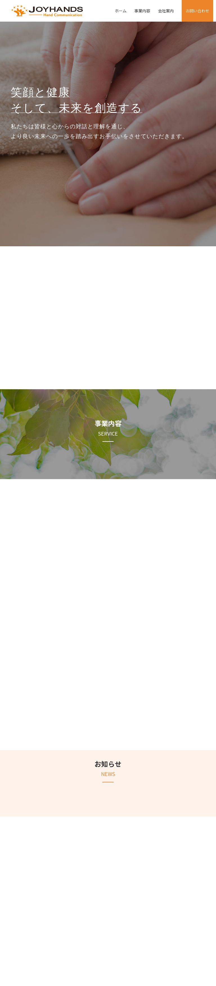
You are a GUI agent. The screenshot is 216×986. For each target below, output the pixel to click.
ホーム (121, 10)
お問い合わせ (197, 10)
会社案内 (166, 10)
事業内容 (142, 10)
